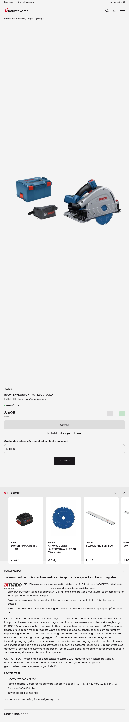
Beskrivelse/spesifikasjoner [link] (32, 399)
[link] (9, 2)
